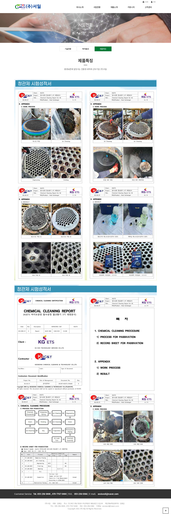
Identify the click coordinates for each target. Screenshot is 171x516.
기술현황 (68, 49)
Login (145, 2)
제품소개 (114, 7)
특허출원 (85, 49)
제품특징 (103, 49)
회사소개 (79, 7)
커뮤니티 (131, 7)
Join (153, 2)
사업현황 (96, 7)
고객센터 (148, 7)
